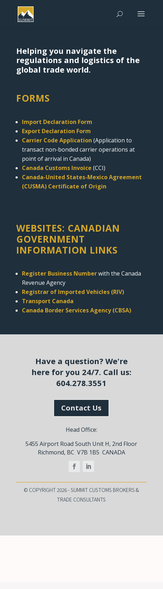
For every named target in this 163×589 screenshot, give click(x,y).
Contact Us (81, 408)
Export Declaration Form (56, 131)
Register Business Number (59, 273)
